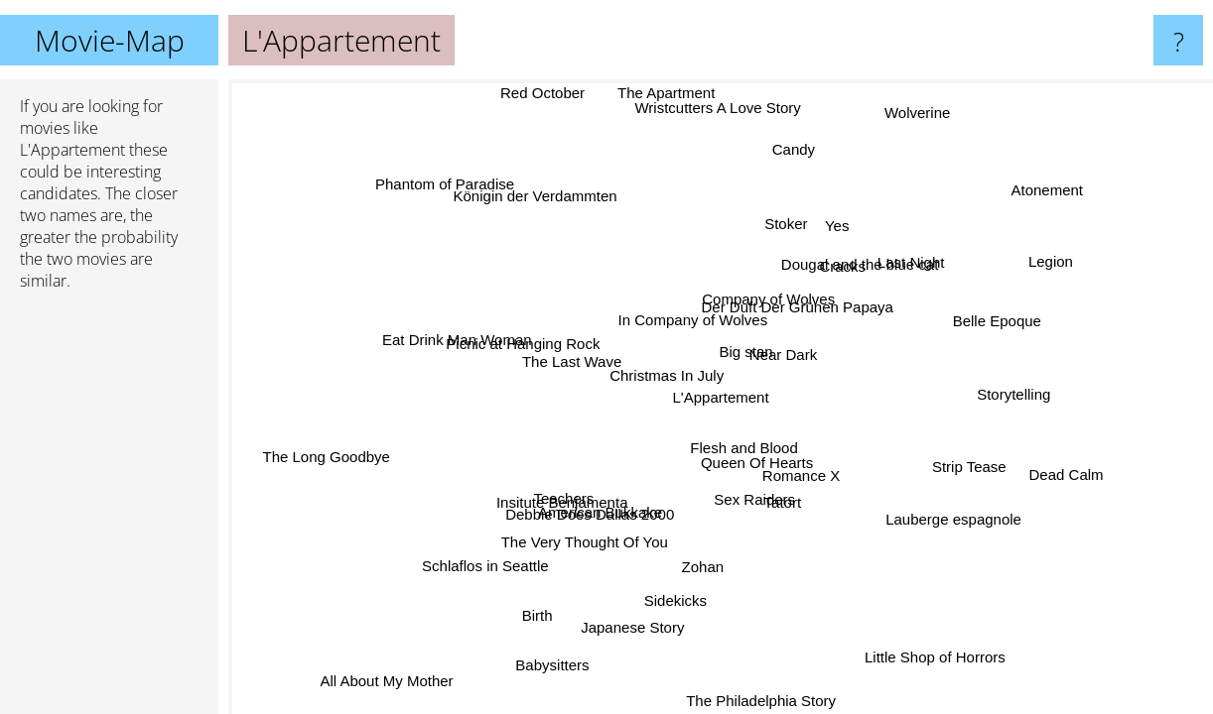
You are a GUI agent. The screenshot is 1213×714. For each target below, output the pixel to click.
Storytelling (1013, 387)
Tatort (780, 502)
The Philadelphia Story (763, 700)
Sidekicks (673, 602)
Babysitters (561, 662)
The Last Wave (571, 363)
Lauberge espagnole (952, 518)
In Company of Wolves (688, 322)
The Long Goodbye (328, 463)
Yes (834, 226)
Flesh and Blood (745, 448)
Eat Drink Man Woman (456, 340)
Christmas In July (669, 374)
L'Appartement (721, 397)
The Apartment (667, 93)
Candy (792, 152)
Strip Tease (971, 462)
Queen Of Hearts (749, 465)
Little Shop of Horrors (938, 656)
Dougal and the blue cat (851, 258)
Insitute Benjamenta (560, 498)
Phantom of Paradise (446, 183)
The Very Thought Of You (583, 537)
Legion (1054, 268)
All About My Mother (381, 680)
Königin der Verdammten (544, 194)
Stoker (777, 224)
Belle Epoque (998, 321)
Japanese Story (638, 624)
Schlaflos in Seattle (490, 569)
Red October (548, 92)
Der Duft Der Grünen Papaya (794, 307)
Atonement (1047, 192)
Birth (525, 610)
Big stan (745, 347)
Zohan (701, 568)
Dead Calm (1067, 476)
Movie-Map (110, 40)
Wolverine (908, 111)
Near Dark (789, 356)
